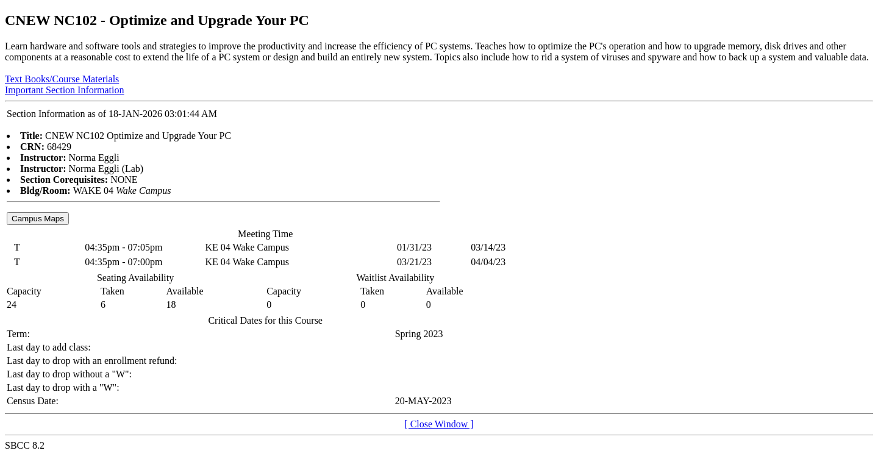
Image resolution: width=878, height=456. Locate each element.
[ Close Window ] (438, 424)
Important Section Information (64, 90)
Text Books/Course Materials (62, 79)
